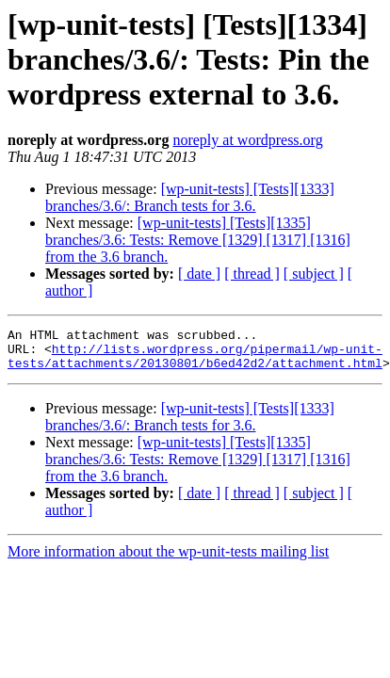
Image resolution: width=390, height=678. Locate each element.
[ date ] (199, 274)
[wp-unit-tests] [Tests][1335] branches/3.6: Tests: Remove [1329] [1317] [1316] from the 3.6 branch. (197, 240)
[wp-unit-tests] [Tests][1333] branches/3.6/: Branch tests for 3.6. (189, 197)
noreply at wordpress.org (247, 140)
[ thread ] (252, 274)
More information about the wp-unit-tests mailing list (168, 560)
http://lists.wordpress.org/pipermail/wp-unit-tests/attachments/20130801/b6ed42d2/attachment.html (195, 362)
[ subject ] (314, 274)
